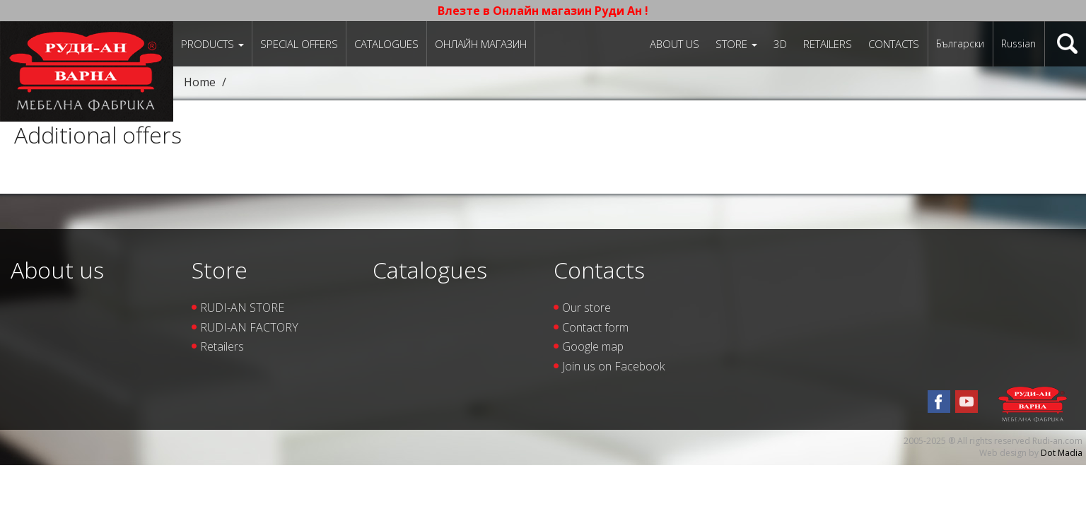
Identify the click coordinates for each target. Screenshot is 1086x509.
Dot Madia (1061, 453)
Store (736, 44)
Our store (586, 307)
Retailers (827, 44)
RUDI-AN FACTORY (249, 327)
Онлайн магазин (481, 44)
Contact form (595, 327)
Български (960, 43)
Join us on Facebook (613, 366)
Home (200, 82)
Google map (593, 346)
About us (674, 44)
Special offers (299, 44)
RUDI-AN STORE (242, 307)
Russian (1018, 43)
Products (212, 44)
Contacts (893, 44)
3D (780, 44)
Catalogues (386, 44)
